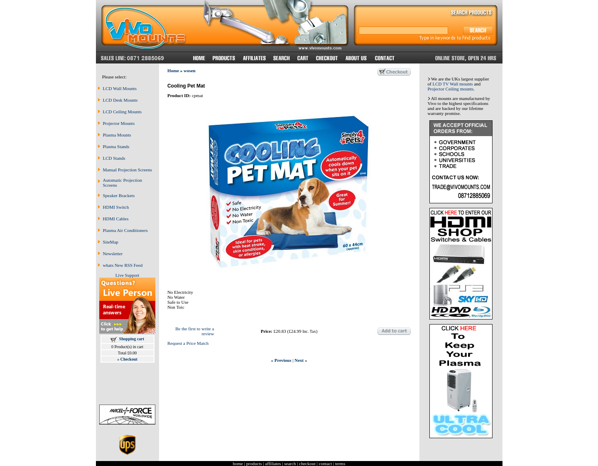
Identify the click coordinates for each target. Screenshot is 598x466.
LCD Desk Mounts (120, 100)
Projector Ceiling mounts (451, 88)
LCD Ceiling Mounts (122, 111)
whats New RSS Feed (123, 265)
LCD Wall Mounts (120, 88)
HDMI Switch (116, 207)
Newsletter (113, 253)
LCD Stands (114, 158)
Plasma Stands (116, 146)
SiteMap (110, 241)
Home (173, 70)
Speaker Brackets (119, 195)
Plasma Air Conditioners (125, 230)
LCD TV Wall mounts (452, 83)
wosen (190, 70)
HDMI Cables (116, 218)
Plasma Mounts (117, 134)
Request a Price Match (187, 343)
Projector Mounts (119, 123)
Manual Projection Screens (127, 169)
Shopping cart (131, 339)
